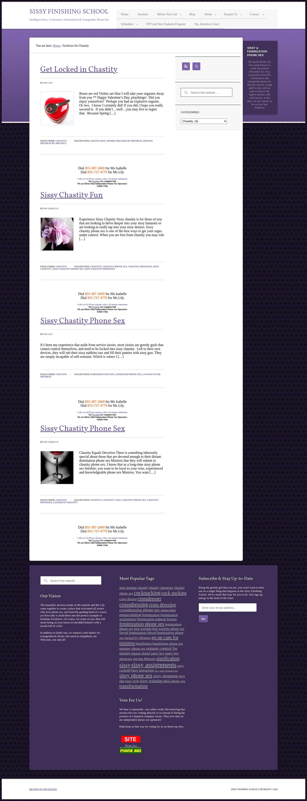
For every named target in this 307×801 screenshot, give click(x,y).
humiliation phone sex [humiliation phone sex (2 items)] (167, 643)
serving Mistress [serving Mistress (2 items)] (144, 659)
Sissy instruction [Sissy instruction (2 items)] (142, 670)
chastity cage (112, 500)
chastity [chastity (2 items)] (142, 588)
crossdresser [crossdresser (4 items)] (149, 598)
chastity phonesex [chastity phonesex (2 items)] (161, 588)
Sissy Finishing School (68, 11)
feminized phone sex (129, 374)
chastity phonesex (140, 266)
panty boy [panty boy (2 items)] (158, 653)
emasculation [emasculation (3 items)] (130, 614)
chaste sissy (98, 141)
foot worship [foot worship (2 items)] (142, 629)
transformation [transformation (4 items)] (133, 686)
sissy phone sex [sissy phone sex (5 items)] (135, 675)
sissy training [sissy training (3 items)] (151, 681)
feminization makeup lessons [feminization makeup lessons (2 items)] (157, 619)
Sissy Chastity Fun (71, 195)
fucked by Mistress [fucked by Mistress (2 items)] (138, 638)
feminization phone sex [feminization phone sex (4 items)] (141, 624)
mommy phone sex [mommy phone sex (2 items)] (132, 648)
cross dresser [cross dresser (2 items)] (128, 599)
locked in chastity (65, 502)
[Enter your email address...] (228, 607)
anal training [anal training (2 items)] (128, 588)
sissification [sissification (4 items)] (167, 658)
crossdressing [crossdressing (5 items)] (133, 604)
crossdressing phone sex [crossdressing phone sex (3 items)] (139, 610)
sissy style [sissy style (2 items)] (132, 681)
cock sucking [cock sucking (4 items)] (173, 593)
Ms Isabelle (51, 208)
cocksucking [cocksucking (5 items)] (147, 593)
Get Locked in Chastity (79, 69)
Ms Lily (48, 83)
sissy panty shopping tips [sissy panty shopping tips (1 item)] (166, 671)
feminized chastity (102, 374)
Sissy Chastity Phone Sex (82, 321)
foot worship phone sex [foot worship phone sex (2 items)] (168, 629)
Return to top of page (43, 789)
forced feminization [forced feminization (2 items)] (132, 633)
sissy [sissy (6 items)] (124, 665)
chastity (95, 266)
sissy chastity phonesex (100, 269)
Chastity (61, 141)
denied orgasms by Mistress (124, 141)
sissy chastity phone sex (68, 269)
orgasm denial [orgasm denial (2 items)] (140, 653)
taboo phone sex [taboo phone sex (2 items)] (174, 681)
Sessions (96, 181)
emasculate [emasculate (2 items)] (168, 610)
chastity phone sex (115, 266)
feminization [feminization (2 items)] (151, 615)
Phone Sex (131, 745)
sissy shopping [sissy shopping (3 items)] (165, 676)
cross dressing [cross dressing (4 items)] (162, 604)
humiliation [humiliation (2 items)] (144, 643)
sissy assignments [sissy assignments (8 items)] (154, 664)
